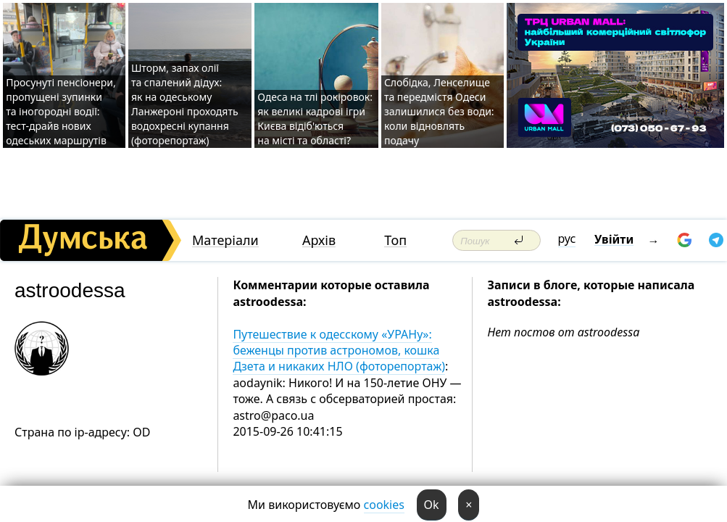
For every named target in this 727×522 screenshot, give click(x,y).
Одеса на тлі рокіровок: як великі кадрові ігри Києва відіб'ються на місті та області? (315, 118)
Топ (395, 240)
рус (567, 238)
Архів (319, 240)
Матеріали (225, 240)
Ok (431, 505)
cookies (384, 505)
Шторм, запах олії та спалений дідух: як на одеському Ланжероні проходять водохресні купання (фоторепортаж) (184, 104)
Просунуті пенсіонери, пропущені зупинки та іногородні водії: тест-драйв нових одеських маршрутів (61, 111)
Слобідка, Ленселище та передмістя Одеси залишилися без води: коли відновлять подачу (439, 111)
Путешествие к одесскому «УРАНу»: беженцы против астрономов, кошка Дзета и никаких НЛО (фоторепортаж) (339, 350)
